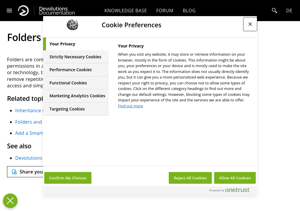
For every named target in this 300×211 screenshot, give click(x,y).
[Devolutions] (23, 10)
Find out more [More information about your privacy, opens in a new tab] (130, 105)
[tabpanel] (185, 77)
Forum (164, 10)
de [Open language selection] (289, 10)
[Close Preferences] (10, 200)
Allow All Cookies (235, 178)
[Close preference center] (250, 24)
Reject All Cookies (190, 178)
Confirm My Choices (67, 178)
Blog (189, 10)
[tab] (76, 44)
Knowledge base (125, 10)
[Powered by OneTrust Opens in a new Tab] (231, 191)
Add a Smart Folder (37, 133)
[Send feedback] (39, 171)
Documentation (57, 10)
